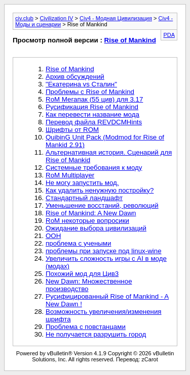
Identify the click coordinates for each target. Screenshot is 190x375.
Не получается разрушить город (96, 334)
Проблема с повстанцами (86, 327)
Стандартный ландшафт (84, 198)
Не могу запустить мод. (82, 182)
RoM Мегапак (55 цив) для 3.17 (94, 99)
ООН (53, 236)
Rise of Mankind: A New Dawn (91, 213)
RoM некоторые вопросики (87, 220)
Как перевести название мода (92, 114)
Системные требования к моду (94, 167)
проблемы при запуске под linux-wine (104, 251)
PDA (169, 35)
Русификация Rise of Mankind (92, 107)
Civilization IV (56, 18)
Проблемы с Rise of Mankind (90, 92)
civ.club (24, 18)
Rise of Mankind (130, 40)
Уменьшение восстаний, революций (102, 205)
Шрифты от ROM (72, 129)
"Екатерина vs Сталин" (81, 84)
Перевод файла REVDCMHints (94, 122)
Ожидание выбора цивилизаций (96, 228)
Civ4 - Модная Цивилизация (116, 18)
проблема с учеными (78, 243)
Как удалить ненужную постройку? (100, 190)
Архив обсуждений (75, 76)
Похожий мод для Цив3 (82, 273)
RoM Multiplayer (70, 175)
